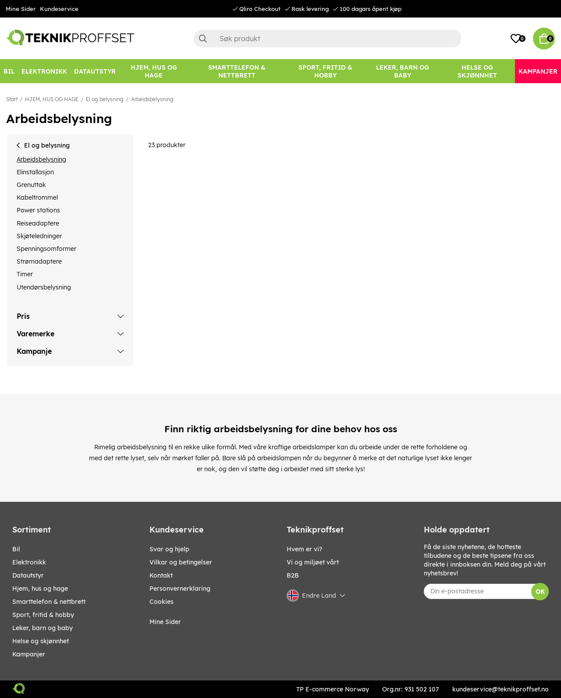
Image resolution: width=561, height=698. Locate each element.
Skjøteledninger (39, 236)
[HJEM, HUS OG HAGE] (153, 71)
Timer (25, 274)
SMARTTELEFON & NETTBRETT (48, 602)
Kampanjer (28, 654)
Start (12, 99)
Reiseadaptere (38, 223)
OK (540, 592)
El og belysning (105, 99)
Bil (16, 549)
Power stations (38, 210)
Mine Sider (21, 8)
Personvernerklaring (179, 588)
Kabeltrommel (37, 197)
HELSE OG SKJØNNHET (40, 641)
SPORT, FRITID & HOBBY (43, 615)
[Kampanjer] (538, 71)
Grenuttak (31, 185)
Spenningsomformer (46, 249)
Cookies (161, 602)
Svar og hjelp (169, 549)
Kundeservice (59, 8)
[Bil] (9, 71)
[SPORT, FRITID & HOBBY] (325, 71)
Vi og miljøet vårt (313, 562)
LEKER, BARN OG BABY (42, 628)
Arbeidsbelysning (152, 99)
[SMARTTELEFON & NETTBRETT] (236, 71)
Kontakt (161, 575)
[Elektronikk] (44, 71)
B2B (293, 575)
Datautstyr (28, 575)
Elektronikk (29, 562)
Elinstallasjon (35, 172)
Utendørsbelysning (44, 287)
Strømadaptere (39, 261)
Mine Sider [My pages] (165, 622)
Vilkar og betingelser (180, 562)
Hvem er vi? (304, 549)
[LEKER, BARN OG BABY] (403, 71)
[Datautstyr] (95, 71)
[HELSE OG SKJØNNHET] (477, 71)
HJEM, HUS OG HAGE (51, 99)
